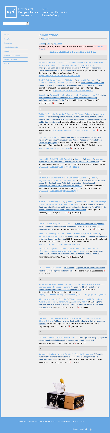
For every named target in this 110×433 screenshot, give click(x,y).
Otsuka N (81, 80)
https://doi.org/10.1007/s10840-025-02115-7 (73, 91)
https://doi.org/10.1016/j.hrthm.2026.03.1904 (59, 76)
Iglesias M (93, 202)
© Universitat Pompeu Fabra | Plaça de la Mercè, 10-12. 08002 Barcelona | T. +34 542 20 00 (51, 421)
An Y (53, 180)
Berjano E (43, 117)
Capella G (65, 337)
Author (42, 44)
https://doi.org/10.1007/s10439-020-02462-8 (59, 167)
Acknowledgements (12, 55)
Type (56, 44)
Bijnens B (43, 321)
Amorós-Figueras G (47, 63)
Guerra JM (92, 65)
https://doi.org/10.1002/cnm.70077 (54, 148)
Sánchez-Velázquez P (76, 114)
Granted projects (11, 47)
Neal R (65, 178)
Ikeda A (94, 178)
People (7, 39)
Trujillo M (42, 114)
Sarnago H (43, 354)
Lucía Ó (52, 354)
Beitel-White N (56, 159)
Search (45, 38)
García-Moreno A (92, 234)
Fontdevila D (73, 95)
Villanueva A (82, 202)
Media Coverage (10, 59)
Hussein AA (61, 180)
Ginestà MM (54, 337)
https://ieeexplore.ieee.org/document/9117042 (60, 244)
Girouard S (74, 178)
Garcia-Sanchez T (55, 287)
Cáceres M (43, 251)
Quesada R (70, 202)
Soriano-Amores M (94, 63)
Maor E (52, 83)
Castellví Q (62, 63)
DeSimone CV (93, 80)
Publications (9, 51)
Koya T (73, 80)
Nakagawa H (44, 178)
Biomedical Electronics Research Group (54, 12)
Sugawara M (44, 180)
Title (48, 44)
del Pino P (54, 65)
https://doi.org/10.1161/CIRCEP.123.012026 (58, 191)
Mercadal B (54, 95)
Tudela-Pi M (79, 234)
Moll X (63, 95)
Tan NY (42, 80)
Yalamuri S (43, 83)
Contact (7, 63)
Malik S (42, 234)
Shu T (41, 268)
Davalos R (89, 159)
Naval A (60, 354)
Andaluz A (84, 95)
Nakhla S (71, 180)
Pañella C (43, 202)
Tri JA (67, 80)
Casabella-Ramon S (76, 63)
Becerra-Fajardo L (55, 224)
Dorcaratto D (55, 251)
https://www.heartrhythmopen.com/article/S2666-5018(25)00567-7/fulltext (72, 295)
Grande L (75, 204)
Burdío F (62, 114)
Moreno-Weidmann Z (69, 65)
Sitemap (75, 429)
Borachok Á (44, 65)
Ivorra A (83, 65)
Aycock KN (68, 159)
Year (60, 44)
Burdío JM (69, 354)
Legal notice (84, 429)
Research (8, 43)
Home (6, 35)
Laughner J (84, 178)
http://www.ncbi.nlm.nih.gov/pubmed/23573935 (74, 130)
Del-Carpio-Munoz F (55, 80)
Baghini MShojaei (46, 236)
